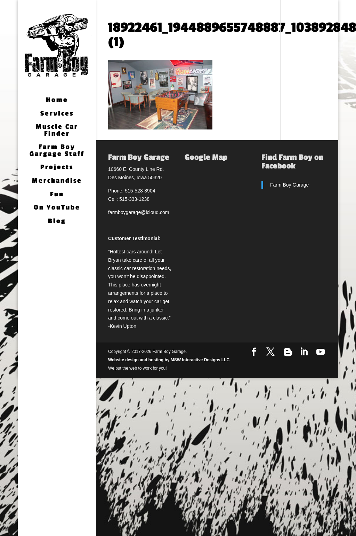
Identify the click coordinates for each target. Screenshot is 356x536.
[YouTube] (320, 352)
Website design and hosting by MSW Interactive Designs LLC (168, 359)
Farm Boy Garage (289, 185)
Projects (56, 167)
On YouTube (57, 208)
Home (57, 100)
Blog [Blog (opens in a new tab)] (57, 221)
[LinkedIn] (304, 352)
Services (57, 114)
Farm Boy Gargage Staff (57, 151)
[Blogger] (288, 352)
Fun (57, 194)
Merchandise (57, 181)
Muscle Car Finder (57, 131)
